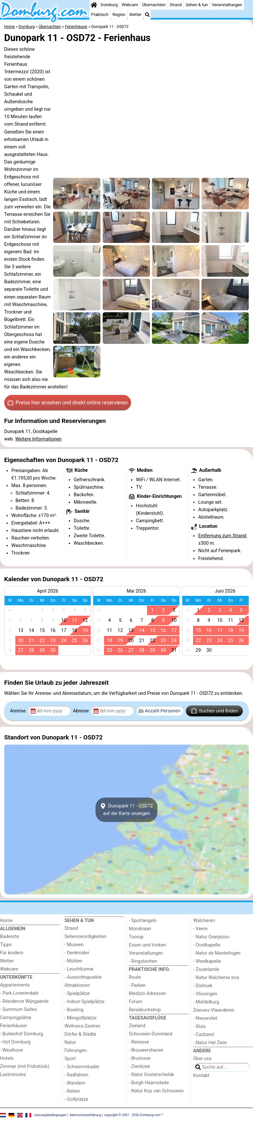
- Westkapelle (207, 961)
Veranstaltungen (227, 4)
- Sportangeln (142, 920)
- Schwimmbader (82, 1067)
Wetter (135, 14)
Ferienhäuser (13, 1026)
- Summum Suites (18, 1009)
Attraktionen (77, 985)
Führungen (76, 1050)
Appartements (15, 985)
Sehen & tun (197, 4)
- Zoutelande (206, 969)
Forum (135, 1001)
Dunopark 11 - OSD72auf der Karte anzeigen (126, 809)
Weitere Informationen (38, 439)
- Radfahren (76, 1075)
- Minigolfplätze (81, 1018)
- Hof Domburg (15, 1042)
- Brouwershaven (146, 1050)
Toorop (136, 937)
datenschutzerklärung (85, 1114)
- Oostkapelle (206, 945)
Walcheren (204, 920)
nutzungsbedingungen (50, 1114)
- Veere (200, 929)
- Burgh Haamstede (149, 1083)
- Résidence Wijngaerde (24, 1001)
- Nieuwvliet (205, 1018)
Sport (70, 1058)
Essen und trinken (147, 945)
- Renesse (139, 1042)
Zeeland (137, 1026)
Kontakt (201, 1075)
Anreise (18, 711)
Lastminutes (13, 1074)
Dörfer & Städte (81, 1034)
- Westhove (11, 1050)
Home (6, 920)
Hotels (7, 1058)
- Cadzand (203, 1034)
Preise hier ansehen (67, 403)
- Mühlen (73, 961)
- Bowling (74, 1010)
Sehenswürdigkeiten (86, 936)
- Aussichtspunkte (83, 977)
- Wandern (75, 1083)
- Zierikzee (139, 1066)
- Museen (74, 944)
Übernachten (154, 4)
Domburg (109, 4)
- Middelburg (206, 1002)
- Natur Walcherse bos (216, 977)
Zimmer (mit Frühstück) (24, 1066)
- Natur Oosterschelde (151, 1074)
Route (135, 977)
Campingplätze (15, 1017)
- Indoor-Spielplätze (85, 1001)
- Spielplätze (77, 993)
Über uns (202, 1058)
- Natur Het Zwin (210, 1042)
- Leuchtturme (79, 969)
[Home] (93, 5)
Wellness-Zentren (83, 1026)
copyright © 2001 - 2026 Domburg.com (132, 1114)
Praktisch (100, 14)
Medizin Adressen (147, 993)
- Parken (137, 985)
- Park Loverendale (19, 993)
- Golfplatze (76, 1099)
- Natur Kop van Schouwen (156, 1091)
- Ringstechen (143, 961)
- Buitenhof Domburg (21, 1034)
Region (118, 14)
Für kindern (11, 953)
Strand (176, 4)
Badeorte (9, 936)
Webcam (130, 4)
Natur (70, 1042)
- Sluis (199, 1026)
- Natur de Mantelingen (217, 953)
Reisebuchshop (145, 1010)
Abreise (81, 711)
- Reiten (72, 1091)
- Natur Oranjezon (211, 937)
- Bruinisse (140, 1058)
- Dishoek (203, 986)
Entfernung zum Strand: (222, 536)
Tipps (6, 944)
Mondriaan (140, 929)
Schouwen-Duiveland (150, 1034)
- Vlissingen (205, 994)
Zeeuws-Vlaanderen (213, 1010)
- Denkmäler (77, 953)
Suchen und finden (214, 711)
